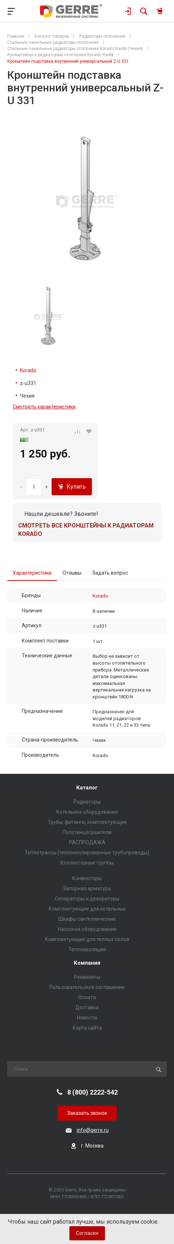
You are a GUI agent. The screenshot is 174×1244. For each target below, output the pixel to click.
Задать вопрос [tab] (110, 573)
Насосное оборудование (87, 929)
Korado (28, 370)
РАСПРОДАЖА (87, 842)
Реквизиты (87, 977)
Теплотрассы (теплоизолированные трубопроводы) (87, 852)
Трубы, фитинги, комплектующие (87, 822)
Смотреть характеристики (44, 407)
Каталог (87, 788)
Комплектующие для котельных (87, 909)
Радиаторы (87, 802)
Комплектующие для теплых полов (87, 939)
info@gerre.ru (93, 1130)
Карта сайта (87, 1028)
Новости (87, 1018)
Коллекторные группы (87, 863)
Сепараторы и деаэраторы (87, 899)
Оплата (87, 997)
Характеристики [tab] (32, 573)
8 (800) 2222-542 (92, 1092)
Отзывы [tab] (71, 573)
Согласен (87, 1233)
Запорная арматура (87, 888)
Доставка (87, 1007)
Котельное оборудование (87, 812)
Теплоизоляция (87, 949)
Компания (87, 963)
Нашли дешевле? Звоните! (61, 513)
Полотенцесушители (87, 832)
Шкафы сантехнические (87, 919)
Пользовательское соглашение (87, 987)
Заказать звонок (87, 1113)
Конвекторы (87, 878)
